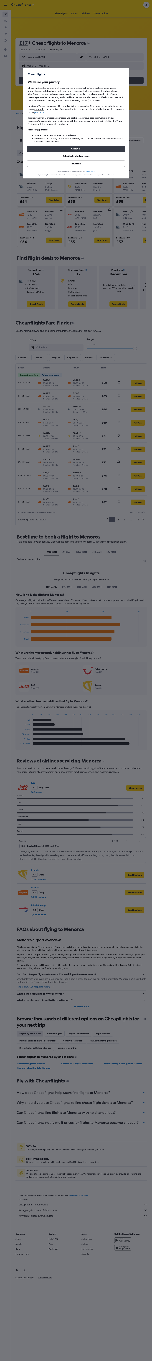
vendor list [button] (39, 112)
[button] (76, 149)
